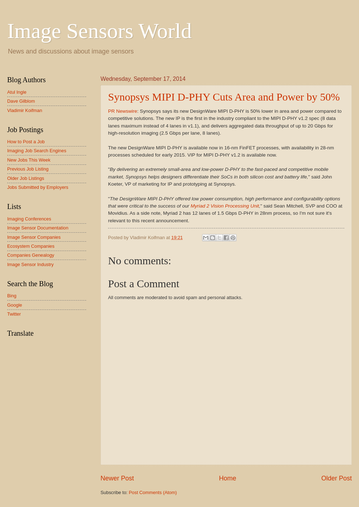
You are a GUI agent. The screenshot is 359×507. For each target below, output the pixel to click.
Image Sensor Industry (30, 264)
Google (14, 305)
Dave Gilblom (21, 101)
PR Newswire (122, 111)
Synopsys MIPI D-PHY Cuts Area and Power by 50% (224, 97)
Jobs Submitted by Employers (37, 187)
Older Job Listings (25, 178)
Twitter (14, 314)
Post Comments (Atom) (153, 492)
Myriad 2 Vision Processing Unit (225, 206)
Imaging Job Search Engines (36, 150)
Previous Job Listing (27, 169)
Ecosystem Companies (31, 246)
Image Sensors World (99, 31)
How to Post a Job (26, 141)
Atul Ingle (17, 92)
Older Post (336, 478)
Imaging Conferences (29, 219)
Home (227, 478)
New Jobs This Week (28, 160)
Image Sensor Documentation (37, 228)
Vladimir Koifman (24, 110)
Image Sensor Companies (34, 237)
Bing (12, 295)
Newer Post (117, 478)
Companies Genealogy (30, 255)
